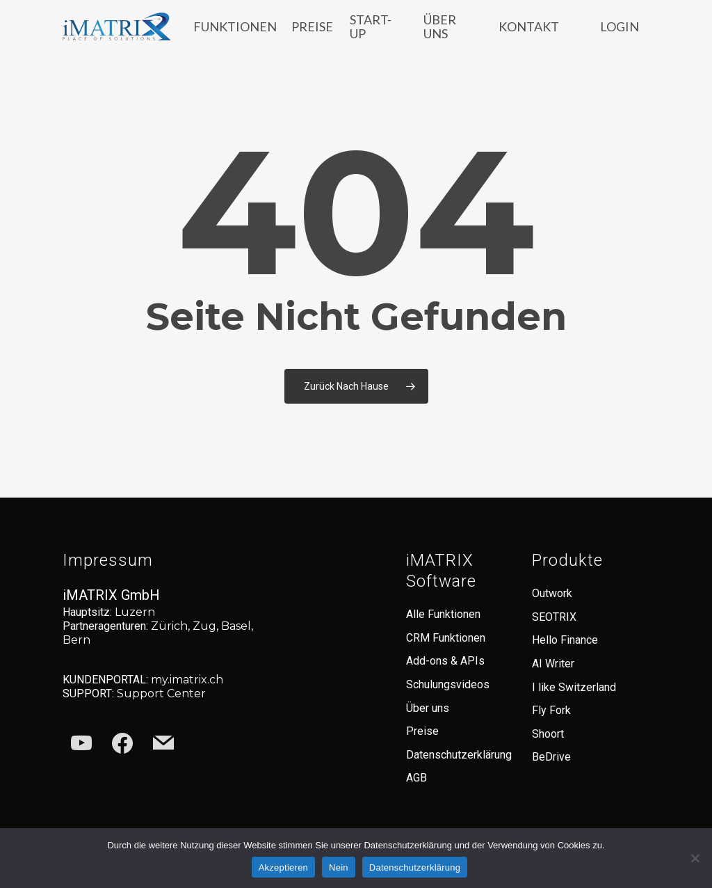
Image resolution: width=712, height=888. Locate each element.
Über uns (427, 708)
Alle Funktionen (443, 614)
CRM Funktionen (445, 637)
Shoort (548, 733)
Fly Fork (551, 710)
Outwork (552, 593)
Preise (422, 731)
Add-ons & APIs (445, 660)
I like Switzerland (574, 687)
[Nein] (695, 858)
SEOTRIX (554, 617)
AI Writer (553, 663)
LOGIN (619, 33)
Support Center (161, 693)
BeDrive (551, 756)
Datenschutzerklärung (459, 754)
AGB (416, 777)
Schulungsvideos (448, 684)
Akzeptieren (283, 867)
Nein (338, 867)
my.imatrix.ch (187, 679)
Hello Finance (565, 640)
